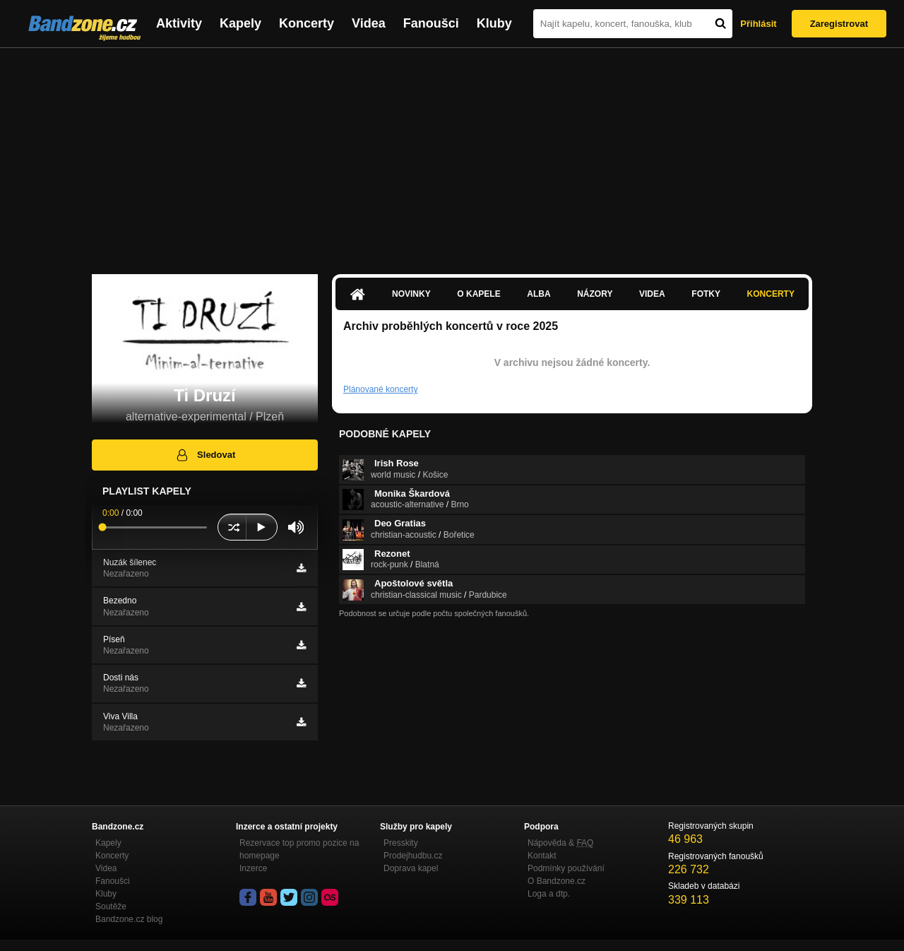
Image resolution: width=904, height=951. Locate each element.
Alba (538, 294)
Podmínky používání (566, 868)
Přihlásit (758, 23)
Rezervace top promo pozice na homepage (299, 849)
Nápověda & (560, 843)
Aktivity (179, 23)
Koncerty (306, 23)
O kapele (478, 294)
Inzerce (253, 868)
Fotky (705, 294)
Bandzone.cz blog (128, 919)
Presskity (400, 843)
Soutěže (110, 906)
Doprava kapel (410, 868)
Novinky (411, 294)
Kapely (240, 23)
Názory (594, 294)
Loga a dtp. (549, 894)
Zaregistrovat (839, 23)
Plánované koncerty (380, 389)
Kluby (494, 23)
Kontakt (542, 856)
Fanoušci (431, 23)
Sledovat (205, 455)
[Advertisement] (452, 154)
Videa (369, 23)
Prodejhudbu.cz (412, 856)
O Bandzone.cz (556, 881)
